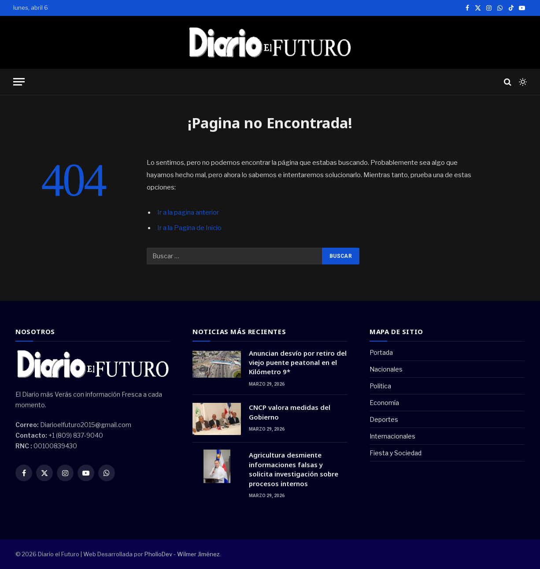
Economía (384, 402)
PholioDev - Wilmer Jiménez (181, 554)
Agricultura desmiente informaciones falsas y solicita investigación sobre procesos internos (293, 468)
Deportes (384, 419)
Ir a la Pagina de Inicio (189, 228)
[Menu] (19, 82)
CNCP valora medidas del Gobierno (289, 412)
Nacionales (386, 369)
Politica (380, 386)
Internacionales (392, 436)
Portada (381, 352)
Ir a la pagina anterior (188, 212)
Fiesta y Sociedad (396, 453)
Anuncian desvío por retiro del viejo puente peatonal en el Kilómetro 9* (298, 362)
